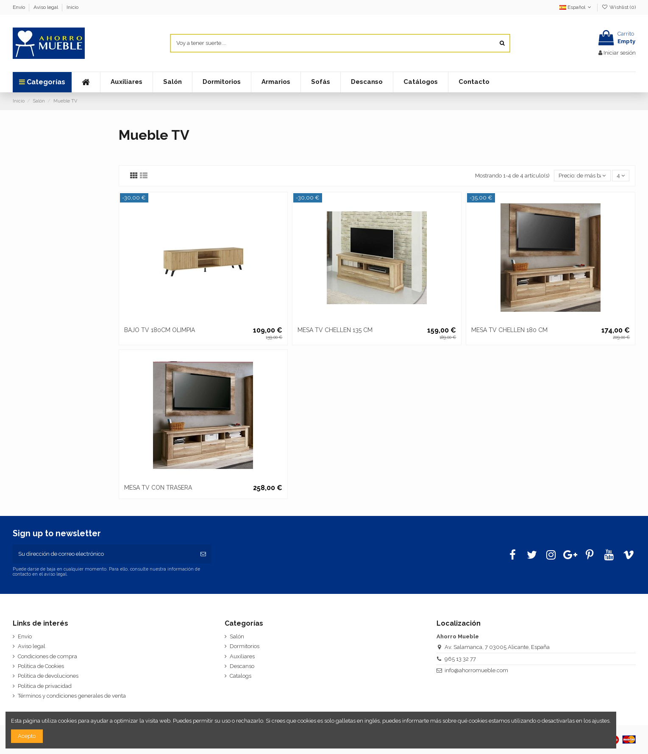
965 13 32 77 (460, 659)
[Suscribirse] (203, 554)
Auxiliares (242, 656)
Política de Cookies (41, 666)
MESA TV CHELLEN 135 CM (335, 330)
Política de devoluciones (48, 676)
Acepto (27, 736)
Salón (237, 636)
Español (576, 7)
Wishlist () (618, 7)
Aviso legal (46, 7)
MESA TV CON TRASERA (158, 487)
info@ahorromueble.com (476, 670)
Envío (19, 7)
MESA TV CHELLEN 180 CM (509, 330)
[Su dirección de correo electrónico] (104, 554)
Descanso (242, 666)
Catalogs (240, 676)
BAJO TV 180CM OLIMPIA (159, 330)
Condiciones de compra (47, 656)
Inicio (72, 7)
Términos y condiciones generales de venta (72, 696)
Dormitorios (244, 646)
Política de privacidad (45, 686)
